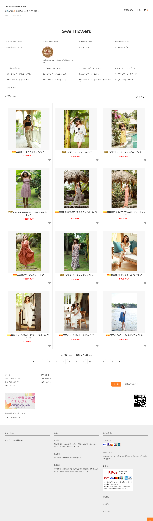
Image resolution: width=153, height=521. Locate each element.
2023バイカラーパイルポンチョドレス (124, 335)
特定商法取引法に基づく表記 (16, 412)
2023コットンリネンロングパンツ (28, 151)
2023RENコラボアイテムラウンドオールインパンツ (76, 213)
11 (83, 361)
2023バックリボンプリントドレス (76, 274)
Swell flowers (17, 15)
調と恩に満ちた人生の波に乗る (22, 9)
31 (113, 361)
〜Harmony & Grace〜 (15, 4)
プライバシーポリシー (13, 415)
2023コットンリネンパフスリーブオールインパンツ (28, 336)
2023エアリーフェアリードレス (28, 274)
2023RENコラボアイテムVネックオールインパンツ (124, 213)
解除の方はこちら (131, 383)
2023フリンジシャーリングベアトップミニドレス (29, 213)
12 (90, 361)
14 (103, 361)
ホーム (7, 15)
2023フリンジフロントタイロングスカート (124, 151)
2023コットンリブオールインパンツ (124, 274)
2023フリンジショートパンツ (76, 151)
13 (96, 361)
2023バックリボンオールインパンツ (76, 335)
